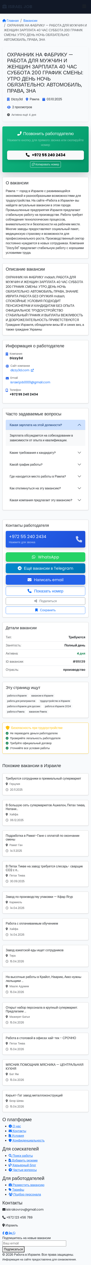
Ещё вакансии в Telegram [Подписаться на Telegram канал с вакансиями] (45, 568)
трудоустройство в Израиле (55, 701)
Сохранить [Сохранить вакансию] (45, 610)
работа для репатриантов (21, 701)
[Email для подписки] (34, 1243)
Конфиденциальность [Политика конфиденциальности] (27, 1140)
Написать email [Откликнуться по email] (46, 580)
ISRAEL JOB (17, 7)
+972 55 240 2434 (45, 155)
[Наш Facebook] (3, 1233)
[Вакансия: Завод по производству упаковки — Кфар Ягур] (45, 902)
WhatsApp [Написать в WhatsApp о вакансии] (45, 557)
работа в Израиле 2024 (58, 706)
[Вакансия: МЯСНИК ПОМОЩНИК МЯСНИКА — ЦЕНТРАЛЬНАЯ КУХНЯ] (45, 1072)
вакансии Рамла (38, 711)
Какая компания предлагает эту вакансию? (41, 500)
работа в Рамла (15, 711)
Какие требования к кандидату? (33, 452)
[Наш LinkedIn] (11, 1233)
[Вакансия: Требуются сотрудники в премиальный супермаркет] (45, 784)
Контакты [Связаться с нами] (17, 1131)
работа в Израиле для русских (23, 706)
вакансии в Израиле (42, 695)
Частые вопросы (23, 1170)
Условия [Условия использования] (16, 1135)
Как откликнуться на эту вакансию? (35, 488)
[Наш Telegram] (7, 1233)
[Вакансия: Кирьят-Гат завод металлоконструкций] (45, 1101)
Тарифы (16, 1189)
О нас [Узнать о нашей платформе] (15, 1126)
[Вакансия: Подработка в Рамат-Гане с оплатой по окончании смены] (45, 843)
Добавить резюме (23, 1160)
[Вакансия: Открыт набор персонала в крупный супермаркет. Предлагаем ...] (45, 1015)
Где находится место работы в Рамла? (38, 476)
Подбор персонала (25, 1194)
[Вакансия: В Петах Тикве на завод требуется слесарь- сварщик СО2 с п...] (45, 874)
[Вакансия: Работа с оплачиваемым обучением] (45, 929)
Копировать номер (45, 164)
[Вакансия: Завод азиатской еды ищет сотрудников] (45, 956)
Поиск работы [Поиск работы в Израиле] (21, 1155)
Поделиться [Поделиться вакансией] (45, 601)
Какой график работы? (26, 464)
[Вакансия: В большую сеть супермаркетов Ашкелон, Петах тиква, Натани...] (45, 813)
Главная (10, 20)
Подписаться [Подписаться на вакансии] (13, 1249)
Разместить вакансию (26, 1185)
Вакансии (30, 20)
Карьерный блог (22, 1165)
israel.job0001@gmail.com (30, 382)
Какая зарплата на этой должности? (36, 425)
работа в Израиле (17, 695)
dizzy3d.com (22, 370)
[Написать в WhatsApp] (14, 1233)
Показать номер (45, 591)
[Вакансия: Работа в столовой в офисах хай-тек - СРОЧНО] (45, 1044)
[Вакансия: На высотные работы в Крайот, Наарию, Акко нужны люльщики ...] (45, 984)
